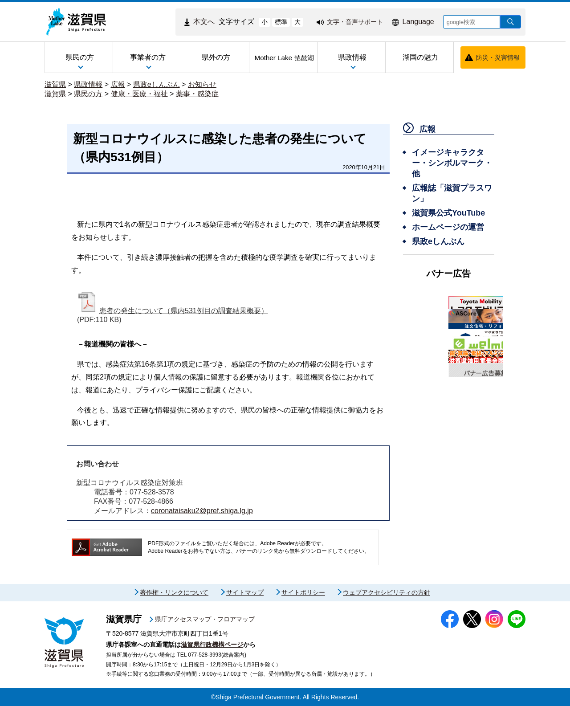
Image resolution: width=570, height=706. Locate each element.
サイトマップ (245, 592)
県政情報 (88, 84)
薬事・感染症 (197, 94)
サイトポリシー (303, 592)
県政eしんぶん (156, 84)
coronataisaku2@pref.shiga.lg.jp (202, 510)
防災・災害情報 (498, 57)
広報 (118, 84)
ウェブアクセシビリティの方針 (386, 592)
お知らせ (202, 84)
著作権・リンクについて (174, 592)
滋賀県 (55, 84)
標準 (281, 21)
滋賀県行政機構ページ (212, 644)
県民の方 (88, 94)
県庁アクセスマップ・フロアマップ (205, 619)
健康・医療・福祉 (139, 94)
